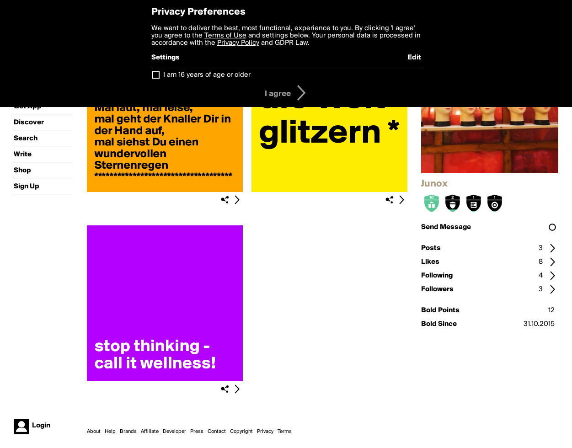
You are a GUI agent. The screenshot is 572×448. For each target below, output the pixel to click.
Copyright (241, 431)
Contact (217, 431)
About (94, 431)
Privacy (265, 431)
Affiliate (150, 431)
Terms (285, 431)
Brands (128, 431)
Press (196, 431)
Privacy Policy (238, 43)
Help (110, 431)
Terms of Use (225, 35)
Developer (174, 431)
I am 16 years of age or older (207, 75)
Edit (414, 57)
